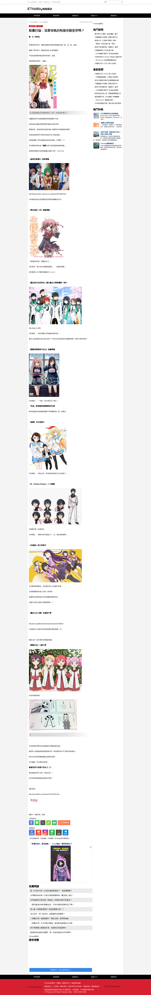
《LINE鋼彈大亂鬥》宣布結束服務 (106, 53)
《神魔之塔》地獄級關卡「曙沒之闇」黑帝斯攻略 (49, 918)
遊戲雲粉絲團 (56, 1)
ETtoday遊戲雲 (39, 9)
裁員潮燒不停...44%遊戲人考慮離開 (107, 97)
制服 (39, 26)
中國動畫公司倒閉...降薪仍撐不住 (106, 37)
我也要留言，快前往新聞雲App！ (60, 970)
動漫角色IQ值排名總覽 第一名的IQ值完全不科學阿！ (51, 932)
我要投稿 (47, 986)
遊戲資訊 (75, 15)
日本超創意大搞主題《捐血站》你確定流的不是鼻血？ (51, 900)
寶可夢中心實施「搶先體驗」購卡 (106, 34)
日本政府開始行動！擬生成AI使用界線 (108, 103)
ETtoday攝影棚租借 (107, 143)
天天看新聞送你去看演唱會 (109, 113)
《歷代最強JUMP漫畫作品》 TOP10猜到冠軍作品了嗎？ (52, 905)
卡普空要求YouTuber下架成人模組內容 (108, 57)
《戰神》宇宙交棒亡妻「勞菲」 (105, 44)
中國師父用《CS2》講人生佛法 (105, 63)
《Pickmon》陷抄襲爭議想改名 (106, 60)
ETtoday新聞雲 (31, 1)
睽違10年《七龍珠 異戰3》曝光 (105, 40)
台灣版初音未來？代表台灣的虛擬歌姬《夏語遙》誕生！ (52, 895)
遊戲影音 (114, 15)
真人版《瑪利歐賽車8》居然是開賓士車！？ (47, 909)
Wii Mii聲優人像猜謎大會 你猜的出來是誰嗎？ (48, 928)
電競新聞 (56, 15)
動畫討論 (32, 26)
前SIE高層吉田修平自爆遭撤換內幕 (107, 80)
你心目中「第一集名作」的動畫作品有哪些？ (47, 914)
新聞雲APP (47, 1)
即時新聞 (37, 15)
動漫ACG (94, 15)
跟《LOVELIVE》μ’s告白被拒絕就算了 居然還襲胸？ (51, 891)
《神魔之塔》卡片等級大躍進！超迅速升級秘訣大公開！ (52, 923)
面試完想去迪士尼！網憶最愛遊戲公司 (108, 93)
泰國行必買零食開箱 (107, 123)
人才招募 (55, 986)
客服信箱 (86, 986)
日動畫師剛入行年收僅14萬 (104, 50)
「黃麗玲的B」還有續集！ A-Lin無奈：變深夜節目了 (51, 844)
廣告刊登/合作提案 (74, 986)
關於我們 (63, 986)
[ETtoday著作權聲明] (61, 838)
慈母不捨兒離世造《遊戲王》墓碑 (106, 47)
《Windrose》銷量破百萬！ (104, 100)
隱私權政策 (95, 986)
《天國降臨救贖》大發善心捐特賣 (106, 77)
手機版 (40, 1)
